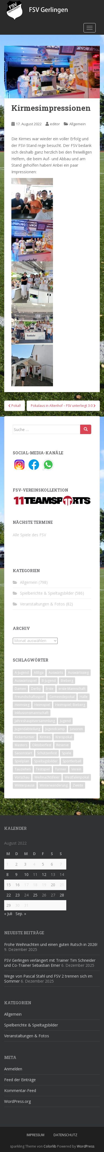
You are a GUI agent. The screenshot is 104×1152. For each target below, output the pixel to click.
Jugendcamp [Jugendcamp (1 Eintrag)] (55, 729)
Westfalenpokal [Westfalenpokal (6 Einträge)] (77, 777)
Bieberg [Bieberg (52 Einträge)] (67, 680)
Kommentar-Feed (20, 1090)
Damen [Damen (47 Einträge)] (20, 688)
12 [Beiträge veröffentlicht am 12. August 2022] (44, 874)
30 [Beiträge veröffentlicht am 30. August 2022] (17, 905)
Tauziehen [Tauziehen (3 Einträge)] (23, 769)
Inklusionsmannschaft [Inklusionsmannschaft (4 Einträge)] (32, 712)
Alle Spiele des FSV (29, 534)
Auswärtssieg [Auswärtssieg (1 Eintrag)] (78, 672)
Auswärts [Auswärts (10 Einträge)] (56, 672)
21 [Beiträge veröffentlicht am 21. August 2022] (62, 884)
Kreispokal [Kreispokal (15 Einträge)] (63, 737)
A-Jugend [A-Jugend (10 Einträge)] (22, 672)
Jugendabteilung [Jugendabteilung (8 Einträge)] (27, 729)
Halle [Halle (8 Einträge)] (84, 696)
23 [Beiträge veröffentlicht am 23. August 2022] (17, 895)
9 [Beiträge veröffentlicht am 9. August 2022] (16, 874)
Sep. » (21, 913)
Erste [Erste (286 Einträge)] (50, 688)
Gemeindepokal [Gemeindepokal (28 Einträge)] (62, 696)
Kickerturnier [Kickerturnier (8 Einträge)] (25, 737)
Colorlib (50, 1146)
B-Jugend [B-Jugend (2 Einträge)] (49, 680)
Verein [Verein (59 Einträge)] (76, 769)
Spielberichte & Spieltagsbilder (47, 593)
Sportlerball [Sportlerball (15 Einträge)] (72, 761)
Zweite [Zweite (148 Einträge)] (78, 785)
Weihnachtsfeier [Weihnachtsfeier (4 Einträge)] (47, 777)
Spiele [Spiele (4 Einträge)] (66, 753)
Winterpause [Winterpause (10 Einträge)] (25, 785)
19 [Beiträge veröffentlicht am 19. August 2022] (44, 884)
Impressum (35, 1135)
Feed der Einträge (20, 1079)
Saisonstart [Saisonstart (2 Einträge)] (23, 753)
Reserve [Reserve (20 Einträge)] (62, 745)
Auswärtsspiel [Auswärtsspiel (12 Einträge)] (26, 680)
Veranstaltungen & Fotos (42, 604)
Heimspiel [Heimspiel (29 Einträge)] (42, 704)
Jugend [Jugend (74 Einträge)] (65, 720)
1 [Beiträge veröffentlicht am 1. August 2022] (7, 864)
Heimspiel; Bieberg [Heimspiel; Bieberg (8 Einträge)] (70, 704)
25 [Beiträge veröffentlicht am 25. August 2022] (35, 895)
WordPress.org (17, 1101)
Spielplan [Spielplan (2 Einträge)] (22, 761)
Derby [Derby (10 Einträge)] (36, 688)
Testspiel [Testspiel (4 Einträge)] (43, 769)
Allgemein (77, 123)
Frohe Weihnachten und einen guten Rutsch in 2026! (50, 944)
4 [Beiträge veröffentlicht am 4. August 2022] (34, 864)
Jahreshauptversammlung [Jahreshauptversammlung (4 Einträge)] (35, 720)
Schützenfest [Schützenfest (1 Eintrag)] (47, 753)
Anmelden (13, 1068)
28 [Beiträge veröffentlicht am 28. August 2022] (62, 895)
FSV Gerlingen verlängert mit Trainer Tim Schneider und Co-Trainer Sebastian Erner (49, 963)
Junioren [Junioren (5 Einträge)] (76, 729)
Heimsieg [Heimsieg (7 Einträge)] (22, 704)
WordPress (85, 1146)
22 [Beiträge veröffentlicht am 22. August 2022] (8, 895)
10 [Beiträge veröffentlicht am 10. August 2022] (26, 874)
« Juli (8, 913)
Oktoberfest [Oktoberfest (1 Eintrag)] (41, 745)
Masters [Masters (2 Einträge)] (21, 745)
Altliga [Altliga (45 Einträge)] (39, 672)
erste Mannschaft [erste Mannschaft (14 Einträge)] (72, 688)
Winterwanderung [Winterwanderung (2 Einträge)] (54, 785)
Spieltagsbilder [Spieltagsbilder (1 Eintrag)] (46, 761)
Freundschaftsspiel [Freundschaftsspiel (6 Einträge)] (29, 696)
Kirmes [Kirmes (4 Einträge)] (45, 737)
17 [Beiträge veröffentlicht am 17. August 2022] (26, 884)
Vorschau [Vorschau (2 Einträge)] (22, 777)
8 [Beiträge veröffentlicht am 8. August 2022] (7, 874)
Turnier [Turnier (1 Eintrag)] (60, 769)
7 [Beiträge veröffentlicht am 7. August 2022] (61, 864)
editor (55, 123)
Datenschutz (65, 1135)
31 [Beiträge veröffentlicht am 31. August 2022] (26, 905)
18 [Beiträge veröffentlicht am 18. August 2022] (35, 884)
